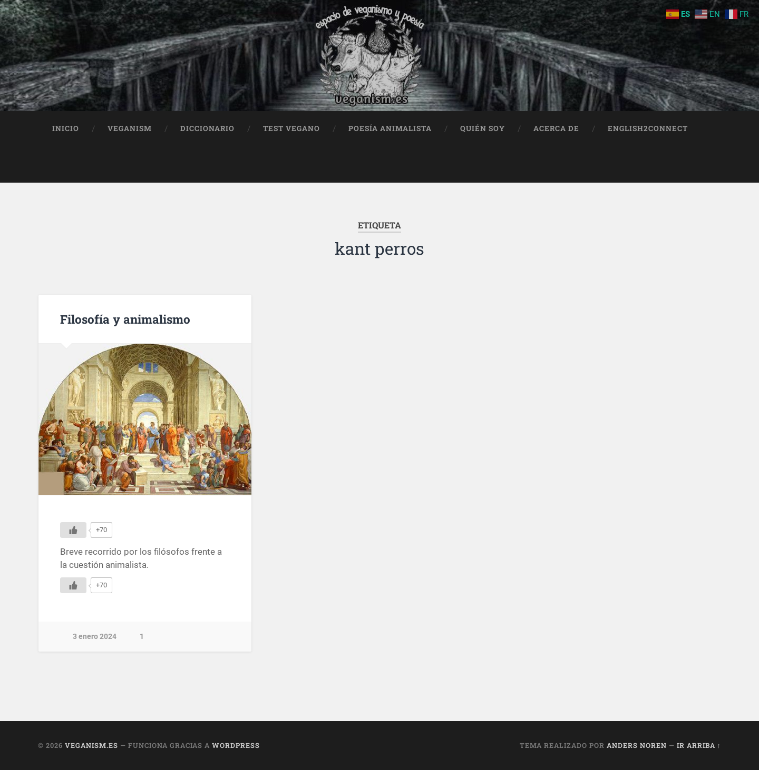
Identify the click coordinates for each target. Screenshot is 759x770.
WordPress (236, 745)
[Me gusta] (73, 530)
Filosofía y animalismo (125, 319)
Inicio (65, 128)
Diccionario (207, 128)
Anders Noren (637, 745)
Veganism (130, 128)
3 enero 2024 (94, 636)
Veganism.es (91, 745)
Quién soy (482, 128)
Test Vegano (291, 128)
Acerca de (556, 128)
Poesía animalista (390, 128)
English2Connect (648, 128)
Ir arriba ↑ (699, 745)
